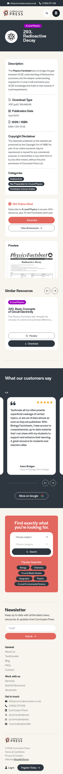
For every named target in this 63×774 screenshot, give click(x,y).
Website (17, 759)
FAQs (8, 665)
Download (31, 343)
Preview (31, 335)
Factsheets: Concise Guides (22, 188)
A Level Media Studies (31, 573)
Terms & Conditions (15, 751)
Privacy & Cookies (14, 755)
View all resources (31, 228)
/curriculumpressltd (20, 724)
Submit (30, 636)
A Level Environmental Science (31, 583)
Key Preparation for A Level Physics (26, 183)
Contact (9, 670)
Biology (23, 567)
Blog (7, 660)
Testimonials (12, 656)
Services (10, 681)
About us (10, 651)
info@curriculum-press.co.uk (23, 3)
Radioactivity (16, 178)
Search (31, 551)
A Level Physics (33, 25)
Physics (40, 578)
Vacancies (11, 690)
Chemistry (38, 567)
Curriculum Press (18, 710)
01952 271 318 (49, 3)
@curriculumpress (19, 715)
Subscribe (32, 220)
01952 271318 (17, 705)
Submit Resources (15, 685)
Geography (24, 578)
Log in (9, 767)
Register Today (30, 767)
